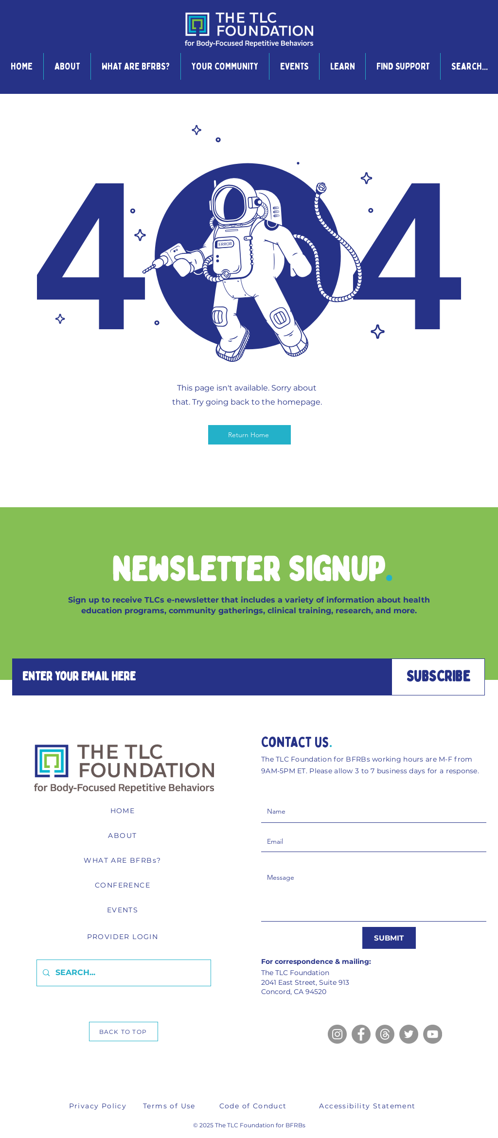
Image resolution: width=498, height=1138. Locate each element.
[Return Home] (249, 435)
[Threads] (384, 1034)
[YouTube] (432, 1034)
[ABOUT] (123, 835)
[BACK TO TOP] (123, 1031)
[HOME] (123, 810)
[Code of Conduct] (254, 1106)
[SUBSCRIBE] (438, 676)
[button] (66, 66)
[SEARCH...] (122, 973)
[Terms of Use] (170, 1106)
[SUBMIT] (389, 938)
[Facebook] (361, 1034)
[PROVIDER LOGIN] (123, 936)
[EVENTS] (123, 910)
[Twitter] (408, 1034)
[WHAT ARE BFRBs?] (123, 860)
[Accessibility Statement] (368, 1106)
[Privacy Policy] (98, 1106)
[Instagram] (337, 1034)
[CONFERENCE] (123, 885)
